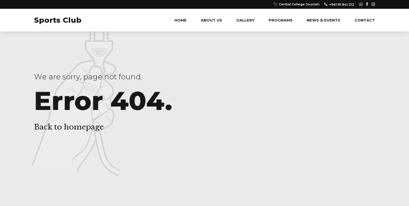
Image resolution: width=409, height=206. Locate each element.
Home (180, 20)
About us (211, 20)
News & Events (323, 20)
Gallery (245, 20)
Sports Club (58, 20)
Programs (281, 20)
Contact (364, 20)
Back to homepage (69, 126)
